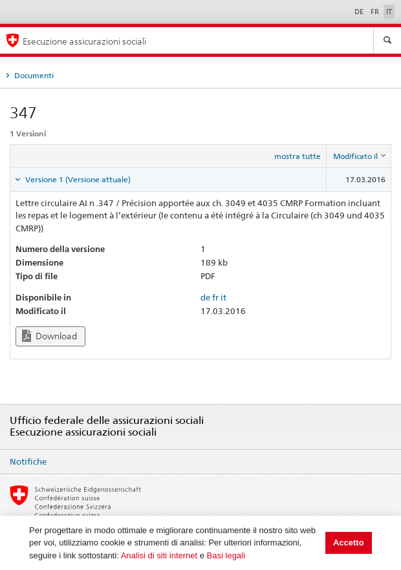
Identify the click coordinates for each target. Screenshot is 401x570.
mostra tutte (297, 156)
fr (215, 297)
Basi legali (226, 555)
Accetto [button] (348, 542)
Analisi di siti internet (159, 555)
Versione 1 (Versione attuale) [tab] (77, 179)
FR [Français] (376, 11)
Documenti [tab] (33, 75)
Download (49, 336)
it (223, 297)
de (205, 297)
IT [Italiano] (389, 11)
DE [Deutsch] (359, 11)
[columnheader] (359, 156)
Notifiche (28, 461)
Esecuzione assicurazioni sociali (84, 41)
